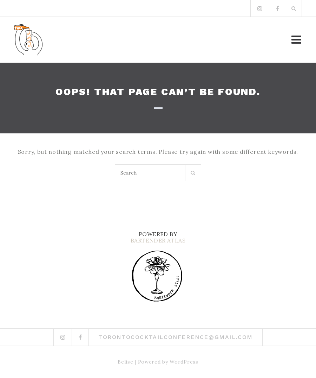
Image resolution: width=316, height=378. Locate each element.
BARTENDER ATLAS (158, 240)
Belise (125, 362)
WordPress (184, 362)
